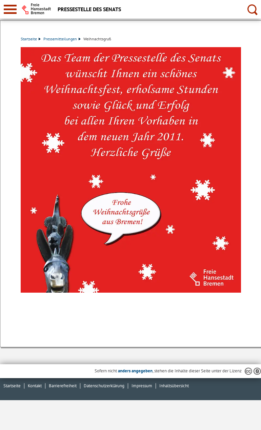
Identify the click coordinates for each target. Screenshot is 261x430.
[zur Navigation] (10, 9)
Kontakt (35, 386)
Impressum (142, 386)
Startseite (31, 38)
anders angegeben (135, 371)
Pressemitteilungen (62, 38)
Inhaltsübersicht (174, 386)
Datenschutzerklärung (104, 386)
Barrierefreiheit (63, 386)
